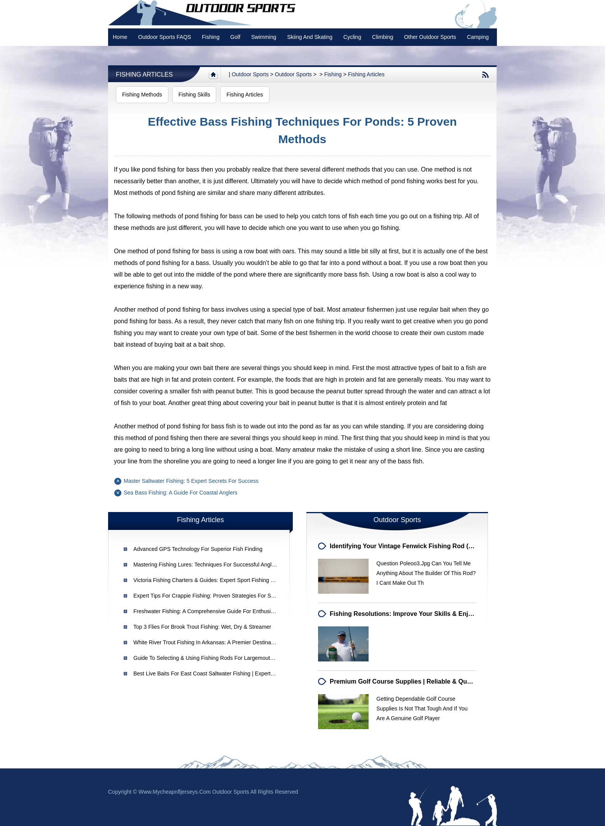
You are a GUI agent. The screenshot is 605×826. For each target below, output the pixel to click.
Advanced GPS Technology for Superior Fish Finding (197, 549)
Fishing (210, 37)
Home (120, 37)
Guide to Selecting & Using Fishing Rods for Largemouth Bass (210, 658)
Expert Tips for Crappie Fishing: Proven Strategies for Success (210, 596)
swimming (263, 37)
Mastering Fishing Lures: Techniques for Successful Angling (206, 564)
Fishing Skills (194, 94)
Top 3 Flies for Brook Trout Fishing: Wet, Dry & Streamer (202, 627)
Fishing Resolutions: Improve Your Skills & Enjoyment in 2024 (421, 613)
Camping (478, 37)
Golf (235, 37)
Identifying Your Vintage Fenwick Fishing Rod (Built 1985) (415, 546)
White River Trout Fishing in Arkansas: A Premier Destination (206, 642)
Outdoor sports (250, 74)
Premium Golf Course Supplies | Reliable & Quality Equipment (421, 681)
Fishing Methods (142, 94)
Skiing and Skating (309, 37)
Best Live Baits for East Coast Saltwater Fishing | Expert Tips (207, 673)
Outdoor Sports (293, 74)
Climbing (382, 37)
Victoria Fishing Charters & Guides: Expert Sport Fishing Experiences (217, 580)
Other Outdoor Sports (430, 37)
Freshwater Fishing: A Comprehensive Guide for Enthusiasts (207, 611)
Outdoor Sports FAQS (164, 37)
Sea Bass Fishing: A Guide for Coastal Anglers (181, 492)
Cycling (352, 37)
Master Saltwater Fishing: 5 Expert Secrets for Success (191, 481)
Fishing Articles (144, 74)
